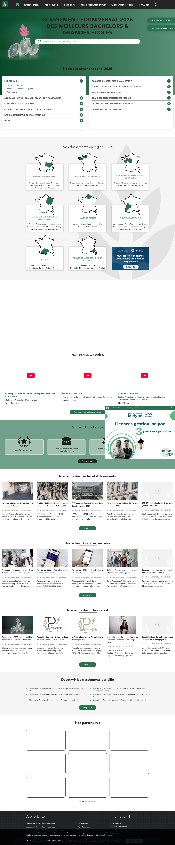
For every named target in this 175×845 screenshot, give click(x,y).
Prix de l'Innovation (14, 85)
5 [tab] (92, 801)
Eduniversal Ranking (118, 826)
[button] (39, 5)
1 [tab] (80, 801)
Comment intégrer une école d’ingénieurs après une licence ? (17, 571)
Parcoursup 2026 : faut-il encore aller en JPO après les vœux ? (87, 571)
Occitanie (45, 259)
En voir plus (87, 528)
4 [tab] (89, 801)
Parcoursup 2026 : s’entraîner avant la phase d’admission (52, 571)
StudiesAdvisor (84, 823)
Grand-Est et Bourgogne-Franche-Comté (45, 218)
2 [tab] (83, 801)
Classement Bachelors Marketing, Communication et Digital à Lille (120, 700)
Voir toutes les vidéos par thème (87, 412)
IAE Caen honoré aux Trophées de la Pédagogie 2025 (87, 638)
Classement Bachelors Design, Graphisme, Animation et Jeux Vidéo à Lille (121, 695)
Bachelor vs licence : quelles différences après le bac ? (157, 571)
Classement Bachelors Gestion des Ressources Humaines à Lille (54, 694)
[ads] (140, 434)
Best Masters (115, 823)
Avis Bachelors (84, 826)
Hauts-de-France (87, 218)
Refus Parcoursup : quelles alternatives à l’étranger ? (122, 571)
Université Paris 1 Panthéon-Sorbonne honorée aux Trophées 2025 (122, 640)
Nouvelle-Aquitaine (130, 218)
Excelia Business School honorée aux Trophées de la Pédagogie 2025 (157, 638)
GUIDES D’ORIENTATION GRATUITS (92, 5)
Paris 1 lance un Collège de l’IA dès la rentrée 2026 (122, 504)
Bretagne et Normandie (87, 177)
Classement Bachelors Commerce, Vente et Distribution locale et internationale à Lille (119, 689)
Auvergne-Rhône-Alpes (44, 177)
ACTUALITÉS (144, 5)
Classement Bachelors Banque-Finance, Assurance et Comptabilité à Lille (56, 689)
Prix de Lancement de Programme (20, 89)
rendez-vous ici (106, 835)
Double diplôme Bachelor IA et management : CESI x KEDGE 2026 (52, 504)
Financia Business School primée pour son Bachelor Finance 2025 (52, 638)
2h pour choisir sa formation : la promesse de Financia (17, 504)
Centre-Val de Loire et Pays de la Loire (130, 176)
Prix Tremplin (12, 92)
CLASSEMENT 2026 (31, 5)
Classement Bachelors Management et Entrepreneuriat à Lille (54, 700)
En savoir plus (87, 461)
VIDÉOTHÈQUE (69, 5)
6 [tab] (95, 801)
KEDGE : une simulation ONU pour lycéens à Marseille (157, 504)
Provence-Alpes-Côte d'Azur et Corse (87, 259)
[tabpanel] (46, 763)
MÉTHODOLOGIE (51, 5)
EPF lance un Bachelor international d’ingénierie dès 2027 (87, 504)
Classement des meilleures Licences (40, 826)
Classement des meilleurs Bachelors (40, 823)
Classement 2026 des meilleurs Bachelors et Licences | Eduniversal (17, 638)
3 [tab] (86, 801)
